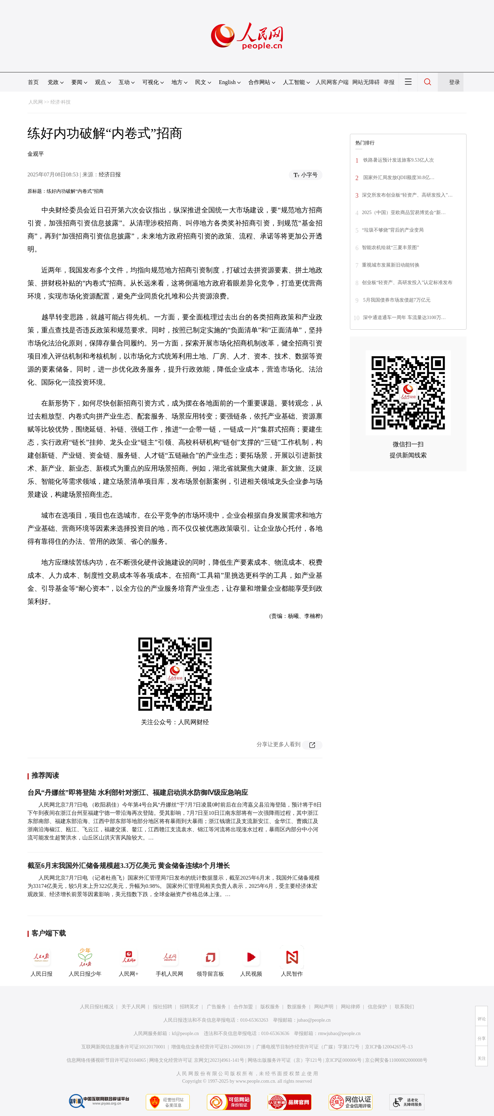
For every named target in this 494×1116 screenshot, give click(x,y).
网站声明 (323, 1006)
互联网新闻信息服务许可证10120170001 (123, 1046)
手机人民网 (169, 961)
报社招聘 (162, 1006)
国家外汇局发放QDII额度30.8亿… (398, 177)
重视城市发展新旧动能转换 (391, 265)
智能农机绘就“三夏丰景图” (390, 247)
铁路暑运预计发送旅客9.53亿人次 (398, 160)
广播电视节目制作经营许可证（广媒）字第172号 (308, 1046)
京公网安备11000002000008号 (396, 1060)
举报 (389, 82)
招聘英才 (189, 1006)
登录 (454, 82)
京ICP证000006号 (343, 1060)
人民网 (35, 102)
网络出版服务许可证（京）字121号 (285, 1060)
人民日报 (42, 961)
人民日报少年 (85, 961)
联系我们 (404, 1006)
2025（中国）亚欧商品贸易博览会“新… (404, 212)
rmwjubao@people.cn (339, 1033)
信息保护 (377, 1006)
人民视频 (251, 961)
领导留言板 (210, 961)
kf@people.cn (185, 1033)
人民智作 (292, 961)
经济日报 (110, 174)
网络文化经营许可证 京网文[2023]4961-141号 (196, 1060)
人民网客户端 (332, 82)
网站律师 (350, 1006)
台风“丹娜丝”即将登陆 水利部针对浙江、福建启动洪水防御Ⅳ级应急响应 (137, 792)
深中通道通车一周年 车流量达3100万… (404, 317)
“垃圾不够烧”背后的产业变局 (393, 230)
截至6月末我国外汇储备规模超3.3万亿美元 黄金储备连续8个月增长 (128, 865)
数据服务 (296, 1006)
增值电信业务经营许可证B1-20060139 (210, 1046)
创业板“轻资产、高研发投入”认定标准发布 (407, 282)
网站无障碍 (366, 82)
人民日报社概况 (97, 1006)
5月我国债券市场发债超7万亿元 (396, 300)
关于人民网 (133, 1006)
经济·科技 (60, 102)
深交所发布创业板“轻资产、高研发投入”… (407, 195)
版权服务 (270, 1006)
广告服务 (216, 1006)
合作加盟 (243, 1006)
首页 (33, 82)
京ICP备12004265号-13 (388, 1046)
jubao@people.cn (314, 1020)
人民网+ (129, 961)
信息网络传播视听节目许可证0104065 (106, 1060)
